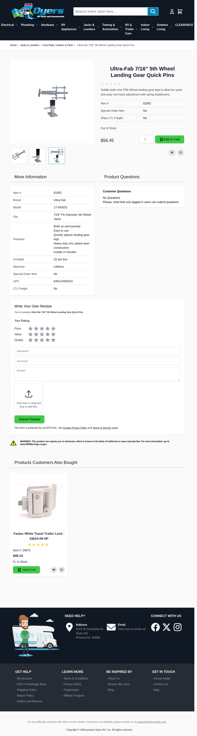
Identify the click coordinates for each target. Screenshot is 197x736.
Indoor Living (145, 27)
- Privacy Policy (71, 684)
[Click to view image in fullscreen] (52, 101)
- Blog (110, 689)
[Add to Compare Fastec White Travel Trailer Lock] (61, 569)
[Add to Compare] (180, 152)
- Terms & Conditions (75, 678)
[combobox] (111, 11)
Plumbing (27, 24)
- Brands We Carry (118, 684)
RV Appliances (68, 27)
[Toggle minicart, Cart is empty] (180, 11)
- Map (155, 689)
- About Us (113, 678)
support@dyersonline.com (151, 721)
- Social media (161, 678)
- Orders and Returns (28, 701)
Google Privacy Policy (75, 427)
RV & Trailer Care (129, 29)
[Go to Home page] (37, 11)
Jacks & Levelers (89, 27)
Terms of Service (102, 427)
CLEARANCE (184, 24)
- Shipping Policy (25, 689)
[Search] (153, 11)
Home (13, 45)
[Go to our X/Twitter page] (166, 627)
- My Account (23, 678)
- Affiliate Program (73, 695)
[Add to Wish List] (172, 152)
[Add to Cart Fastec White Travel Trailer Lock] (26, 569)
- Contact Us (160, 684)
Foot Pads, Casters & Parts (58, 45)
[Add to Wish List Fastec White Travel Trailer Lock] (54, 569)
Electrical (7, 24)
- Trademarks (70, 689)
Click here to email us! (132, 629)
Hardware (47, 24)
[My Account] (172, 11)
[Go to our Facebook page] (155, 627)
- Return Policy (24, 695)
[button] (111, 84)
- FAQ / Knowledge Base (30, 684)
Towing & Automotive (110, 27)
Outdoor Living (162, 27)
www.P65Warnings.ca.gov (33, 444)
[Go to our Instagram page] (177, 627)
